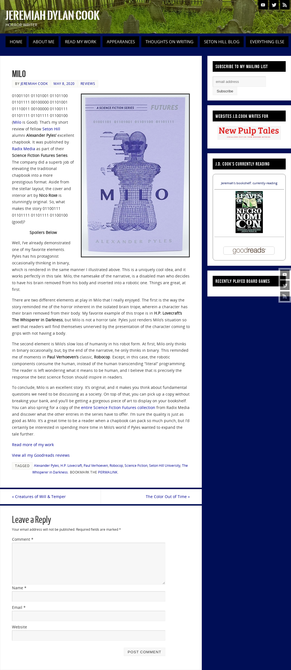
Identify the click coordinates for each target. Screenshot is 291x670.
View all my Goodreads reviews (41, 455)
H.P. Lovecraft (71, 465)
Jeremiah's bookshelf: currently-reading (249, 183)
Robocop (116, 465)
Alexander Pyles (46, 465)
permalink (108, 472)
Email (19, 607)
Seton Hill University (164, 465)
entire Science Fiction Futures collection (118, 407)
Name (19, 587)
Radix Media (23, 148)
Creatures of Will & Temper (39, 496)
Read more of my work (33, 444)
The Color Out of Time (168, 496)
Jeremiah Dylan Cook (53, 15)
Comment (22, 539)
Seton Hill (51, 128)
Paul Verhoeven (96, 465)
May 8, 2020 (64, 83)
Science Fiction (136, 465)
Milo (17, 122)
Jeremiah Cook (34, 83)
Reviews (88, 83)
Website (19, 627)
